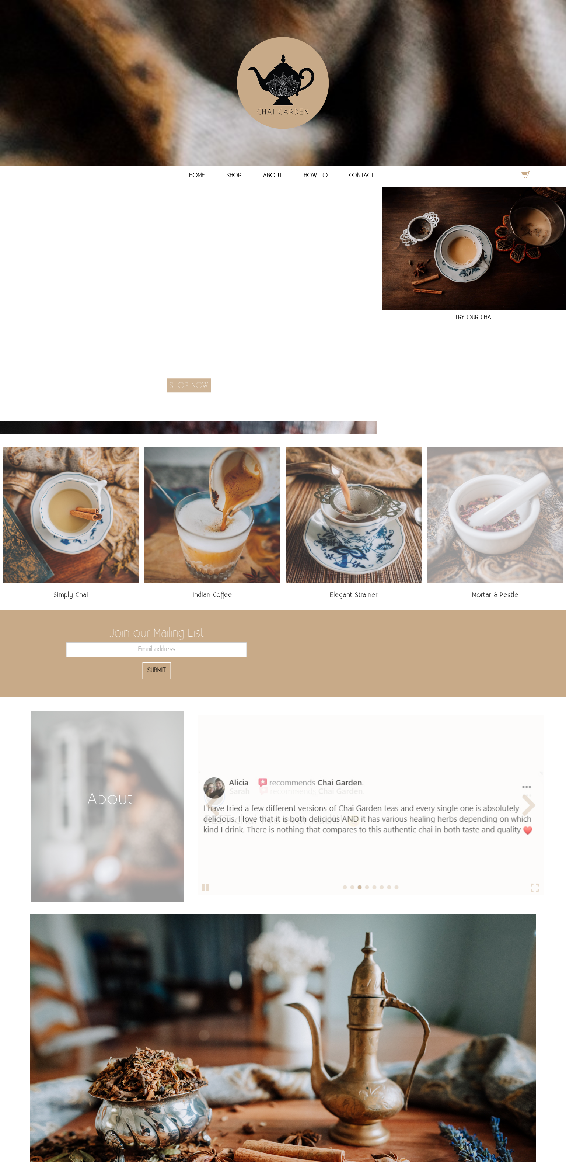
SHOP (233, 175)
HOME (197, 175)
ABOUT (272, 175)
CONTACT (361, 175)
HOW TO (316, 175)
